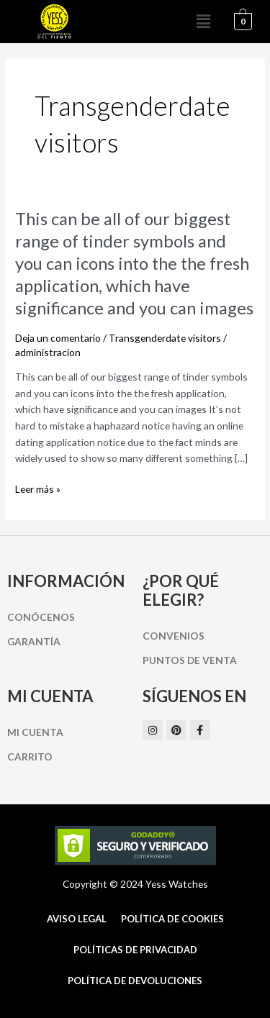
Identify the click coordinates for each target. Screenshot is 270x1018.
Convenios (173, 636)
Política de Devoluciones (135, 980)
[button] (204, 21)
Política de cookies (172, 918)
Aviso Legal (77, 918)
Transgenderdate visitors (165, 338)
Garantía (33, 641)
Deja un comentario (58, 338)
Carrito (30, 756)
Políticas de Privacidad (135, 949)
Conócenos (41, 617)
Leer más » (37, 489)
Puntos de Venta (190, 660)
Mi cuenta (35, 732)
